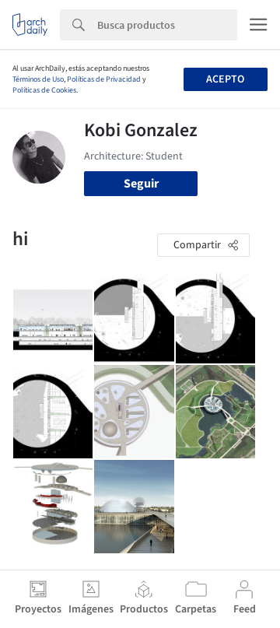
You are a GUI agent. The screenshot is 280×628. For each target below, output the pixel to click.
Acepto (225, 79)
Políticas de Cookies (44, 90)
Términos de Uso (38, 79)
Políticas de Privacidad (104, 79)
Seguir (141, 183)
